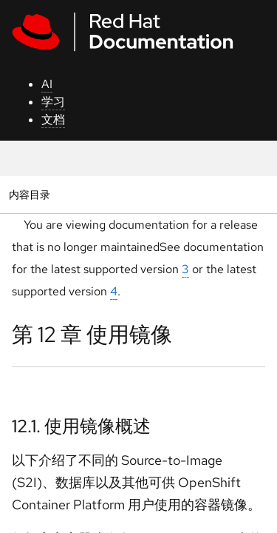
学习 (53, 102)
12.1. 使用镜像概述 (81, 426)
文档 (53, 119)
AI (46, 84)
